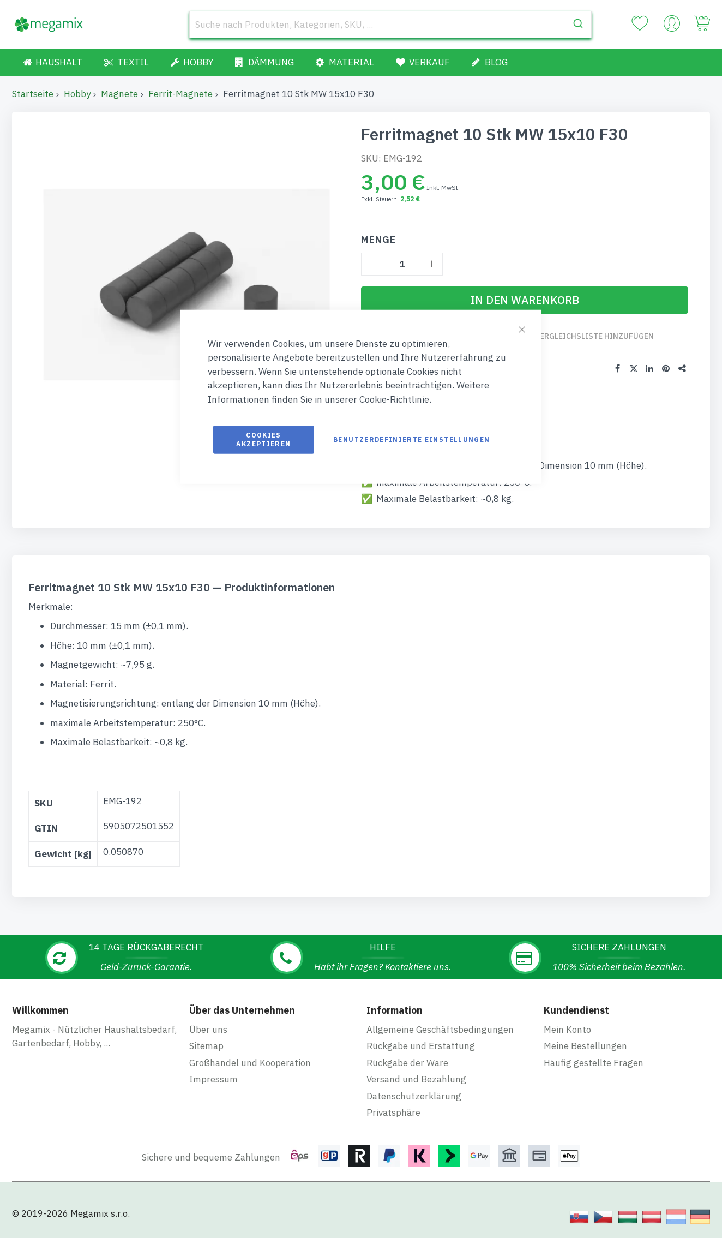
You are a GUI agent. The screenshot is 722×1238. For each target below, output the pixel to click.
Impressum (213, 1079)
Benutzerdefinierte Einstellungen (411, 439)
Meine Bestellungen (585, 1046)
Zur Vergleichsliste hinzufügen (586, 336)
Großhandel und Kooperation (250, 1063)
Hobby (77, 94)
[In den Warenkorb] (524, 300)
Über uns (208, 1030)
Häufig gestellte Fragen (593, 1063)
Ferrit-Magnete (180, 94)
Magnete (119, 94)
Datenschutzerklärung (413, 1096)
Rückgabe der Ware (407, 1063)
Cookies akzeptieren (263, 439)
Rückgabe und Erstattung (420, 1046)
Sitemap (206, 1046)
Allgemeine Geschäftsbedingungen (440, 1030)
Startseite (32, 94)
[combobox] (390, 24)
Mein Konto (567, 1030)
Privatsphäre (393, 1113)
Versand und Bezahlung (416, 1079)
